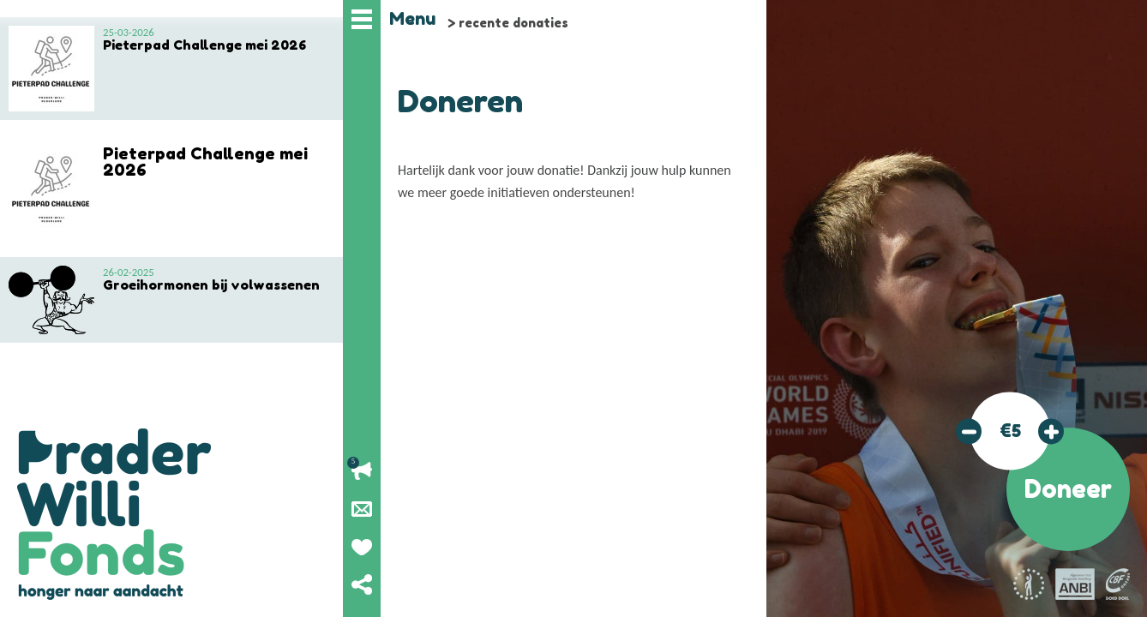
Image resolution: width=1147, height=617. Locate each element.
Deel (362, 584)
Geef (362, 547)
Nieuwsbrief (362, 509)
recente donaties (513, 22)
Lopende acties (362, 471)
